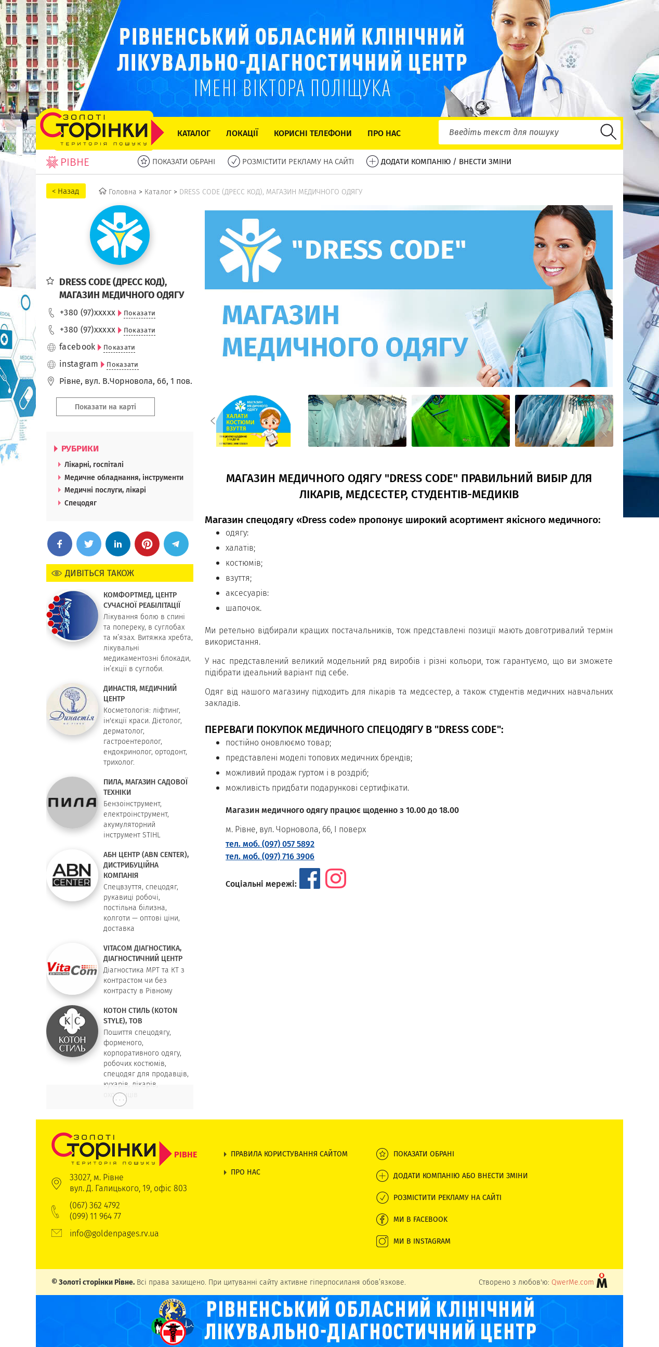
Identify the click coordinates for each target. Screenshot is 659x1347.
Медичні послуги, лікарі (105, 490)
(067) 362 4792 (95, 1205)
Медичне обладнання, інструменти (123, 477)
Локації (242, 133)
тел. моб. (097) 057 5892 (270, 844)
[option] (254, 421)
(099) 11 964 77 (95, 1216)
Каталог (193, 133)
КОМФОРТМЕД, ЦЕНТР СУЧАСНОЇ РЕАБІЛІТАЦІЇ (141, 600)
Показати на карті (105, 407)
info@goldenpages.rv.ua (114, 1233)
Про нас (384, 133)
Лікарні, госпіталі (94, 464)
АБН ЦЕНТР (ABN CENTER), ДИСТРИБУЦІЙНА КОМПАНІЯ (146, 865)
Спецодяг (80, 503)
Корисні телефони (313, 133)
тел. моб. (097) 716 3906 (270, 856)
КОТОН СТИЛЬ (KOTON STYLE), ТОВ (140, 1015)
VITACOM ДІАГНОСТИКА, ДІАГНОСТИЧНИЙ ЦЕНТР (142, 953)
